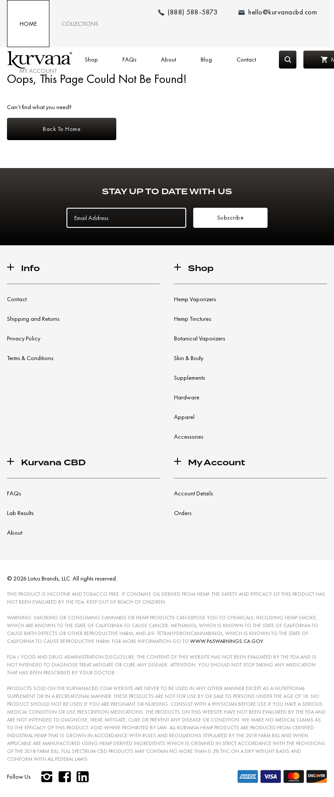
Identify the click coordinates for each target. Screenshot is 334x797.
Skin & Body (188, 358)
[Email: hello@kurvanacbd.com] (277, 12)
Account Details (193, 493)
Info (30, 268)
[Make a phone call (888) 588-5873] (187, 12)
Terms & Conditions (30, 358)
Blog (206, 59)
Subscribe (230, 217)
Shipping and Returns (33, 319)
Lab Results (20, 513)
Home (28, 23)
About (168, 59)
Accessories (188, 436)
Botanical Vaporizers (199, 338)
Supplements (189, 377)
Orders (182, 513)
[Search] (287, 60)
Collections (80, 23)
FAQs (129, 59)
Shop (91, 59)
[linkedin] (82, 776)
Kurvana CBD (53, 462)
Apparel (184, 417)
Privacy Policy (23, 338)
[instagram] (46, 776)
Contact (246, 59)
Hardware (186, 397)
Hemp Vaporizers (195, 299)
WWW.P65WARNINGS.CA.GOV (226, 641)
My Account (38, 71)
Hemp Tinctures (192, 319)
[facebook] (64, 776)
